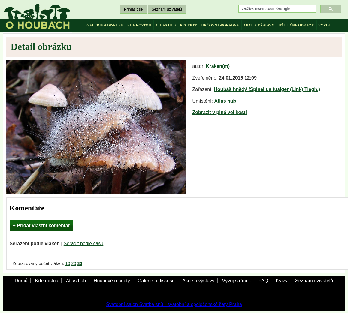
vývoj (324, 25)
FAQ (263, 280)
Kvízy (281, 280)
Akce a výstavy (198, 280)
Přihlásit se (133, 9)
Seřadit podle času (84, 243)
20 (73, 263)
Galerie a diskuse (156, 280)
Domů (21, 280)
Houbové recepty (112, 280)
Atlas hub (225, 101)
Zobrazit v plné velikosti (219, 112)
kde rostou (139, 25)
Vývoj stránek (236, 280)
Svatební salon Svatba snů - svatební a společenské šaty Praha (174, 304)
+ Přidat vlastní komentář (41, 225)
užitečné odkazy (296, 25)
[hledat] (276, 9)
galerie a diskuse (104, 25)
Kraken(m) (218, 66)
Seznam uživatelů (167, 9)
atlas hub (165, 25)
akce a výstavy (258, 25)
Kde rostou (46, 280)
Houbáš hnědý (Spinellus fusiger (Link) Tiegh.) (267, 89)
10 (67, 263)
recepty (188, 25)
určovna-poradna (220, 25)
